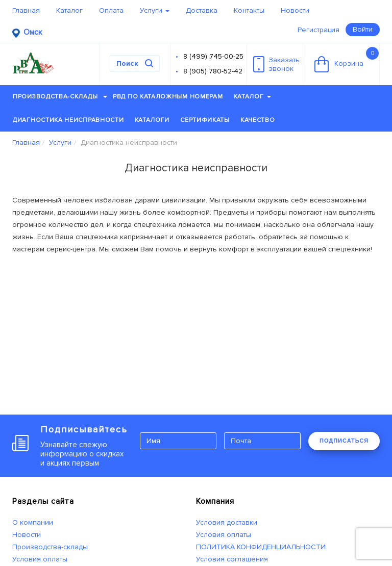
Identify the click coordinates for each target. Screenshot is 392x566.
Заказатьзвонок (276, 64)
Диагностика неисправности (68, 120)
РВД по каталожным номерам (168, 96)
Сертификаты (205, 120)
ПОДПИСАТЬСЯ (344, 441)
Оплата (111, 10)
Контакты (249, 10)
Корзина (346, 59)
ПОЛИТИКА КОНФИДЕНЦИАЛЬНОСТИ (261, 547)
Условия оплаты (39, 559)
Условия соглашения (232, 559)
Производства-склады (60, 96)
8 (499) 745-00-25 (213, 56)
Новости (295, 10)
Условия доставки (226, 522)
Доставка (201, 10)
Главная (26, 10)
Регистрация (318, 29)
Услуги (154, 10)
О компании (32, 522)
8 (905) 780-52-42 (212, 71)
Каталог (69, 10)
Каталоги (152, 120)
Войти (363, 29)
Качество (257, 120)
